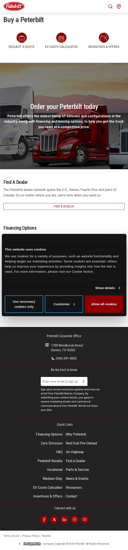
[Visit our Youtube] (85, 519)
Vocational (54, 470)
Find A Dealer (64, 206)
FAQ (59, 452)
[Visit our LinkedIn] (64, 519)
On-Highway (75, 452)
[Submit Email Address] (83, 381)
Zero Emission (51, 443)
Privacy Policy (31, 535)
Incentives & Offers (47, 496)
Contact (71, 496)
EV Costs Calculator (47, 488)
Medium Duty (52, 479)
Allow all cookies (104, 304)
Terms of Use (11, 535)
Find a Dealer (75, 461)
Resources (74, 488)
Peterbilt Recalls (50, 461)
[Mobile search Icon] (110, 6)
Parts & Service (77, 470)
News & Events (77, 479)
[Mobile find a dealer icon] (118, 6)
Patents (46, 535)
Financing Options (49, 434)
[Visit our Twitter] (54, 519)
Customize (64, 304)
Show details (105, 288)
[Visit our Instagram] (74, 519)
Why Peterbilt (76, 434)
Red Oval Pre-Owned (81, 443)
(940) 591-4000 (64, 358)
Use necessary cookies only (24, 303)
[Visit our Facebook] (44, 519)
